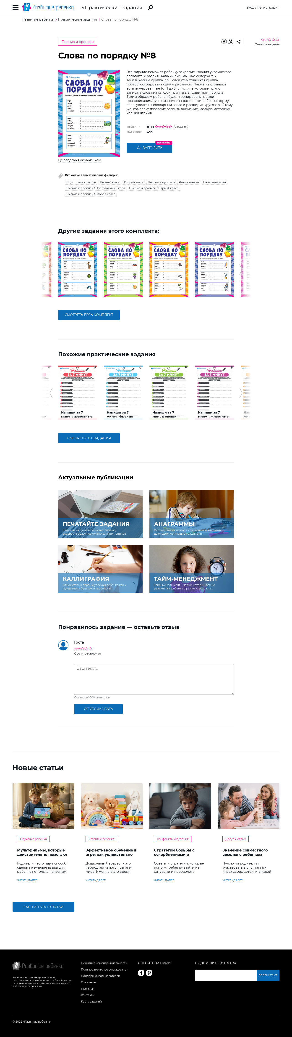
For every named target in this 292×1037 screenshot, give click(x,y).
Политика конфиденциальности (104, 963)
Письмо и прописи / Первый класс (153, 188)
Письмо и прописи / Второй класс (90, 194)
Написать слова (214, 182)
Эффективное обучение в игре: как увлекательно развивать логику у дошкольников (111, 856)
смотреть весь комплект (89, 315)
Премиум (87, 988)
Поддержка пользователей (100, 976)
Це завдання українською (79, 160)
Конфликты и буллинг (172, 839)
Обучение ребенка (33, 839)
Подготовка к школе (81, 182)
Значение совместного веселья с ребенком (245, 852)
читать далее (27, 880)
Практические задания (113, 7)
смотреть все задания (89, 438)
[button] (51, 270)
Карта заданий (91, 1001)
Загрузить (149, 148)
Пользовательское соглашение (103, 969)
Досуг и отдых (235, 839)
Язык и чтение (189, 182)
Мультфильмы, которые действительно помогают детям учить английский (42, 854)
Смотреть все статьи (43, 907)
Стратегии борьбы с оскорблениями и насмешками (174, 854)
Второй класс (134, 182)
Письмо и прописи (78, 42)
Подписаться (268, 975)
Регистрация (268, 7)
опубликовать (98, 709)
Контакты (87, 995)
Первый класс (110, 182)
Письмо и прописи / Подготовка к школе (95, 188)
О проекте (88, 982)
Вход (250, 7)
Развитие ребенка (101, 839)
